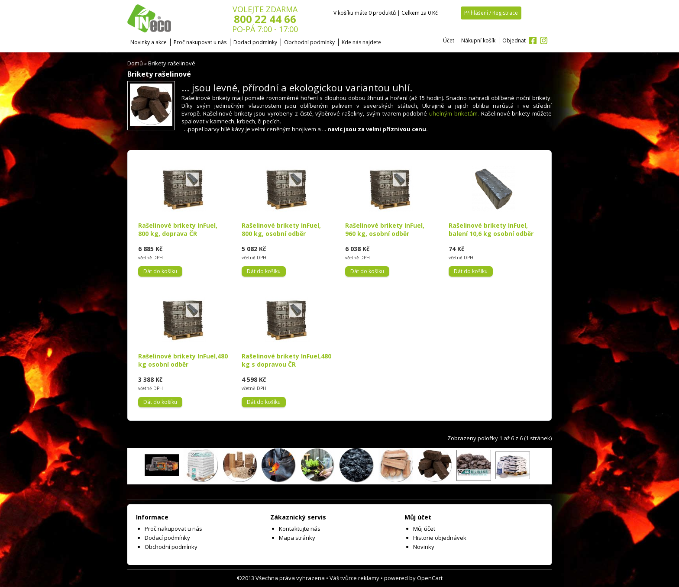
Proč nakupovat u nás (200, 42)
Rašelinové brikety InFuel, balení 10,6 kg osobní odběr (491, 229)
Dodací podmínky (255, 42)
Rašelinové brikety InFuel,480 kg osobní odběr (183, 360)
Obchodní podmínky (309, 42)
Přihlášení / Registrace (491, 12)
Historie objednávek (439, 538)
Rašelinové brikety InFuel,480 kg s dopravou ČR (286, 360)
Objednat (514, 40)
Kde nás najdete (361, 42)
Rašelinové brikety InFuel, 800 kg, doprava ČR (177, 229)
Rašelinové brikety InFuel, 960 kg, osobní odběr (384, 229)
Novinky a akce (148, 42)
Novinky (423, 547)
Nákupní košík (478, 40)
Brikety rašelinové (171, 63)
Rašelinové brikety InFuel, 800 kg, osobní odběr (281, 229)
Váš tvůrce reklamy (354, 578)
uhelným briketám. (454, 113)
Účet (448, 40)
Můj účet (424, 528)
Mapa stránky (297, 538)
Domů (135, 63)
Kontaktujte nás (299, 528)
